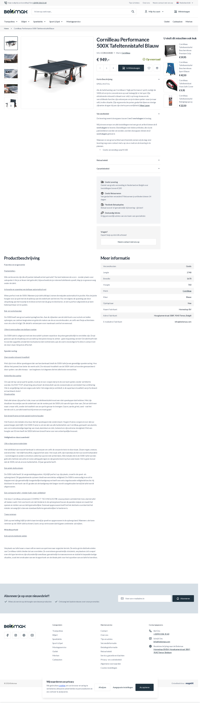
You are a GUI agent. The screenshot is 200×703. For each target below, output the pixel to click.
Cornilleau (126, 53)
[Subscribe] (183, 598)
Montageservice (73, 21)
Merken (189, 21)
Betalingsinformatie (109, 647)
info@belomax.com (162, 641)
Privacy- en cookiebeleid (111, 659)
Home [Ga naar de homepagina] (6, 28)
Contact (104, 631)
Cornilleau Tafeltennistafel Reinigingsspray (186, 100)
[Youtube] (32, 635)
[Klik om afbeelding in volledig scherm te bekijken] (57, 72)
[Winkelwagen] (182, 11)
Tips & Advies (134, 3)
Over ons (146, 3)
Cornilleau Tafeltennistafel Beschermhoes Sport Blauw (186, 69)
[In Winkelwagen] (131, 68)
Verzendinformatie (109, 643)
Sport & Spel (56, 21)
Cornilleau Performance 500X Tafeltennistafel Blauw (34, 28)
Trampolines (11, 21)
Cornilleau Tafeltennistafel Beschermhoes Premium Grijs (186, 51)
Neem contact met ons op (163, 3)
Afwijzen (102, 687)
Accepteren (145, 687)
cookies (62, 685)
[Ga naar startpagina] (15, 11)
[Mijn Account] (154, 11)
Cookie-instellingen (109, 668)
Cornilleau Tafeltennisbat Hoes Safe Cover (186, 85)
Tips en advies (107, 639)
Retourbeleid (106, 651)
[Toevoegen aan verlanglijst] (149, 68)
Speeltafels (39, 21)
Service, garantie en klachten (112, 655)
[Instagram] (15, 635)
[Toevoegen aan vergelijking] (157, 68)
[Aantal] (106, 68)
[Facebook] (7, 635)
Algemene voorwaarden (111, 663)
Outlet (167, 21)
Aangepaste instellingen (123, 687)
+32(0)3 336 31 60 (161, 634)
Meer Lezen (145, 105)
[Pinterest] (24, 635)
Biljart (25, 21)
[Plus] (113, 68)
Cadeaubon (177, 21)
